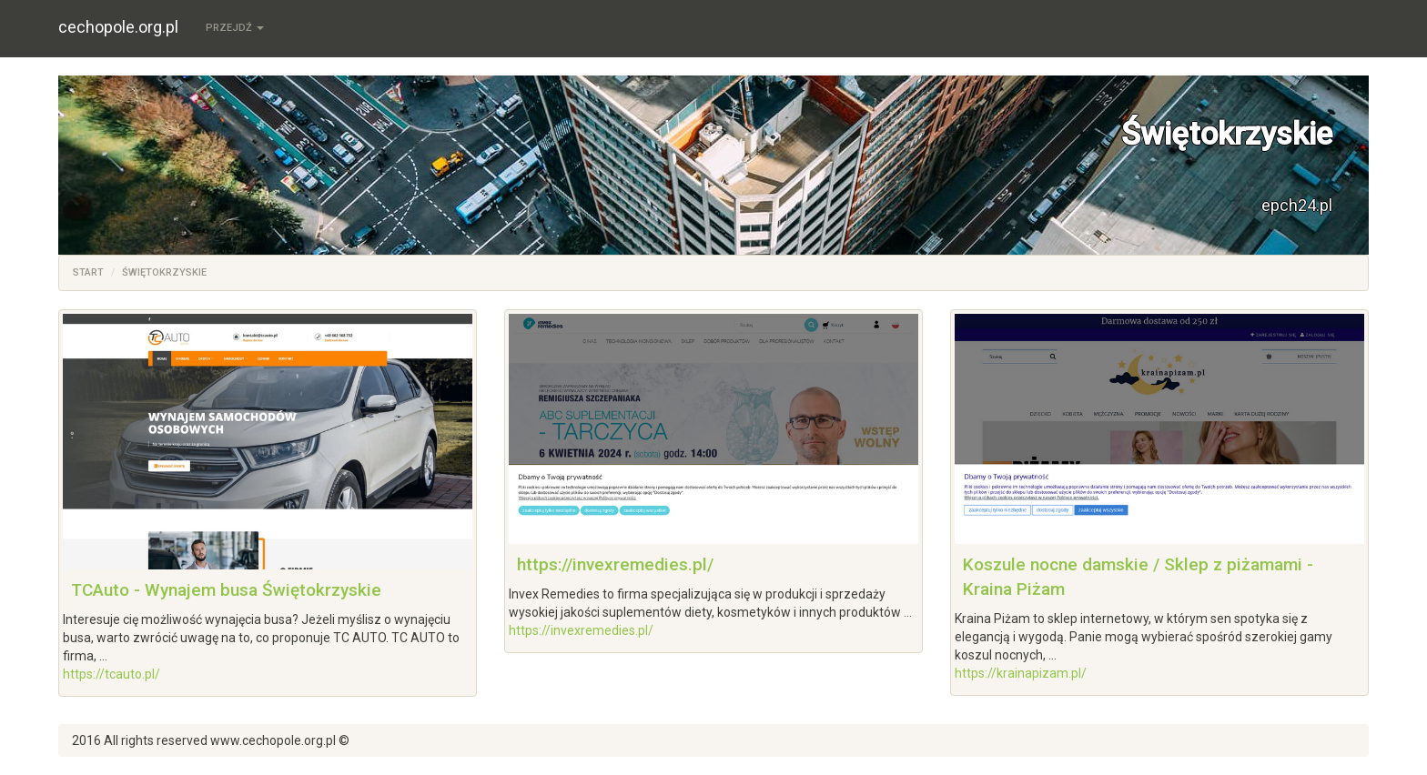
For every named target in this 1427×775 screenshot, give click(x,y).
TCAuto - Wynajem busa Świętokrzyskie (226, 589)
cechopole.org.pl (118, 26)
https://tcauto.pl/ (111, 674)
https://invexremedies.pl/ (615, 564)
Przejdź (235, 28)
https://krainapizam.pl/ (1021, 673)
